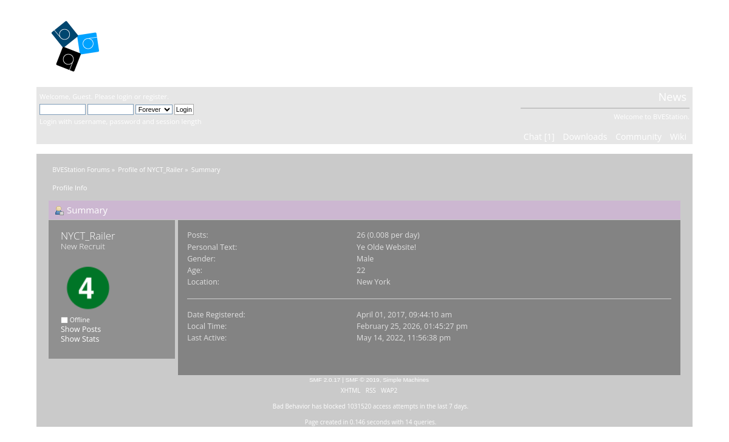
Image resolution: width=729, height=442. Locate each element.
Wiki (678, 136)
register (155, 96)
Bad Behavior (291, 406)
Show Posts (81, 329)
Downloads (585, 136)
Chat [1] (539, 136)
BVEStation (169, 43)
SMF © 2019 (363, 379)
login (124, 96)
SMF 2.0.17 (325, 379)
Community (638, 136)
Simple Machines (406, 379)
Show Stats (80, 339)
